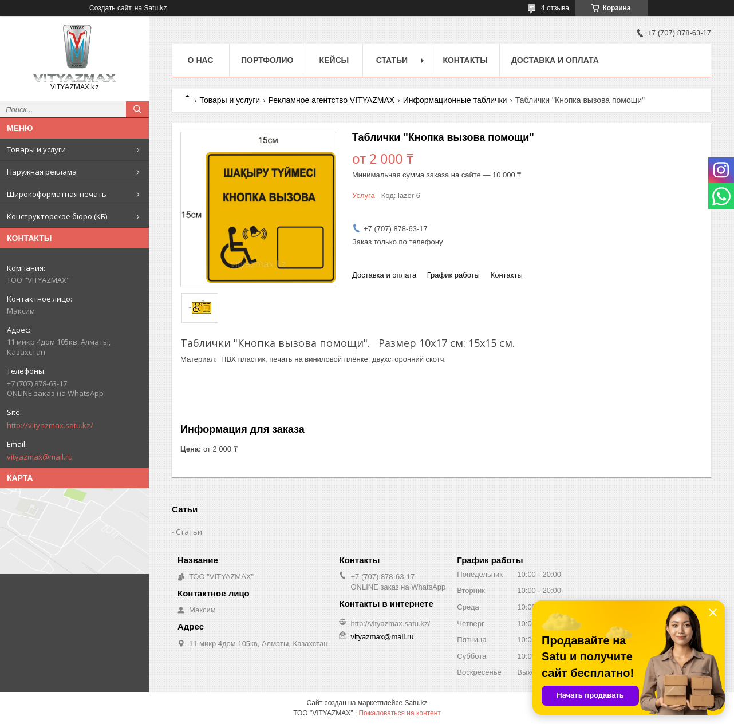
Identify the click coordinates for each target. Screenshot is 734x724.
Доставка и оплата (555, 60)
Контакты (465, 60)
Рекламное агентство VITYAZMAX (332, 100)
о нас (201, 60)
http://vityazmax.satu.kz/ (50, 425)
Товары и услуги (36, 149)
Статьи (392, 60)
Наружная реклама (42, 172)
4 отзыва (555, 8)
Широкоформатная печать (56, 194)
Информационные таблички (455, 100)
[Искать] (137, 109)
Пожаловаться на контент (399, 713)
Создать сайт (110, 8)
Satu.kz (415, 703)
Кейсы (334, 60)
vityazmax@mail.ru (40, 457)
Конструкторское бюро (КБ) (57, 216)
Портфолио (267, 60)
